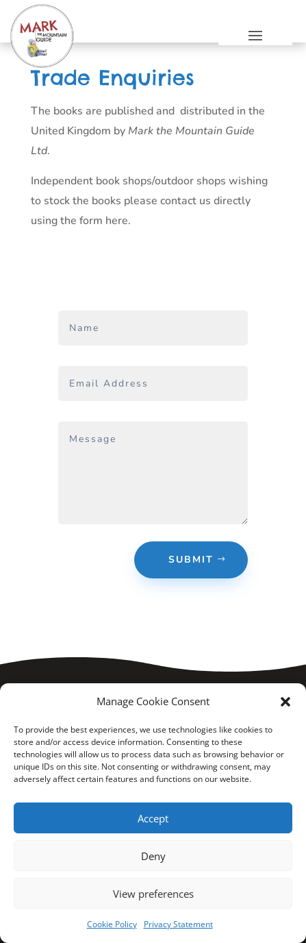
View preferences (153, 894)
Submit (191, 559)
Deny (153, 856)
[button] (285, 702)
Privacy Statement (178, 924)
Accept (153, 818)
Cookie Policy (112, 924)
